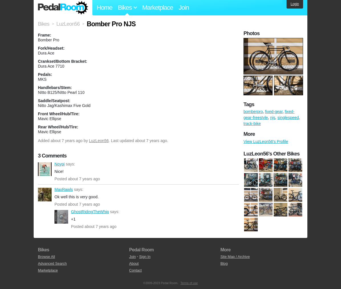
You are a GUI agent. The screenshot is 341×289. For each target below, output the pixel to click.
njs (272, 117)
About (134, 263)
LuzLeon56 (99, 140)
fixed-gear (273, 111)
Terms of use (189, 283)
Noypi (45, 169)
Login (295, 4)
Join (184, 7)
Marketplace (157, 7)
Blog (224, 263)
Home (104, 7)
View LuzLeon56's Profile (265, 141)
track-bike (252, 123)
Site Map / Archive (235, 256)
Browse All (46, 256)
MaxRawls (45, 194)
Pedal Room (63, 8)
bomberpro (253, 111)
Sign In (145, 256)
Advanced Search (52, 263)
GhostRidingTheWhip (61, 217)
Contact (135, 270)
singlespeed (288, 117)
